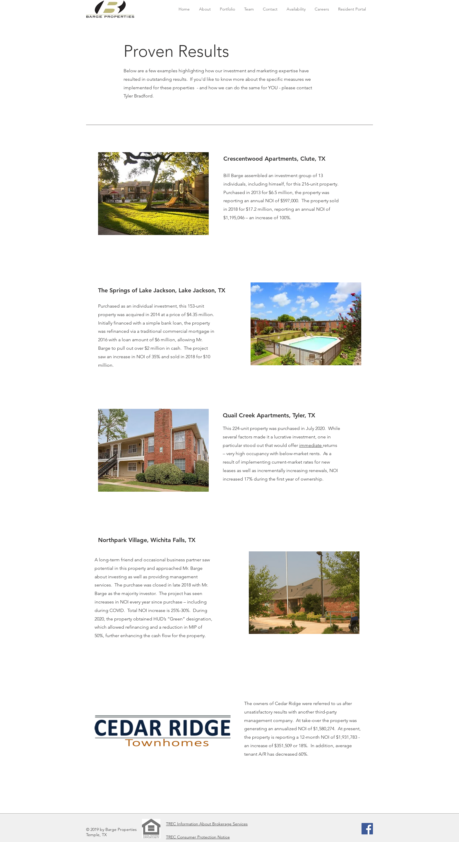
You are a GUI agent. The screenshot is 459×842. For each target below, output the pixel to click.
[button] (227, 9)
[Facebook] (367, 828)
